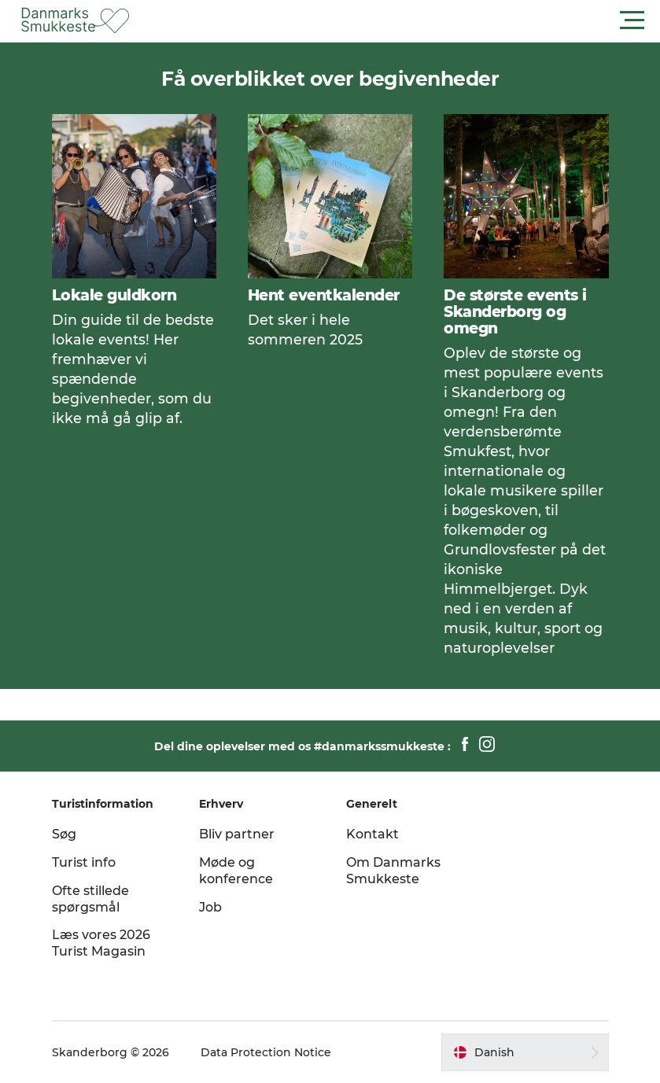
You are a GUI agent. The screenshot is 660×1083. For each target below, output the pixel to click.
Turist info (84, 862)
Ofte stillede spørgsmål (90, 899)
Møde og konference (236, 870)
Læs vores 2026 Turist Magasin (101, 943)
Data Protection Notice (266, 1052)
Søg (64, 834)
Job (210, 907)
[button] (400, 20)
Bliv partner (237, 834)
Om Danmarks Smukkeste (393, 870)
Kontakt (372, 834)
